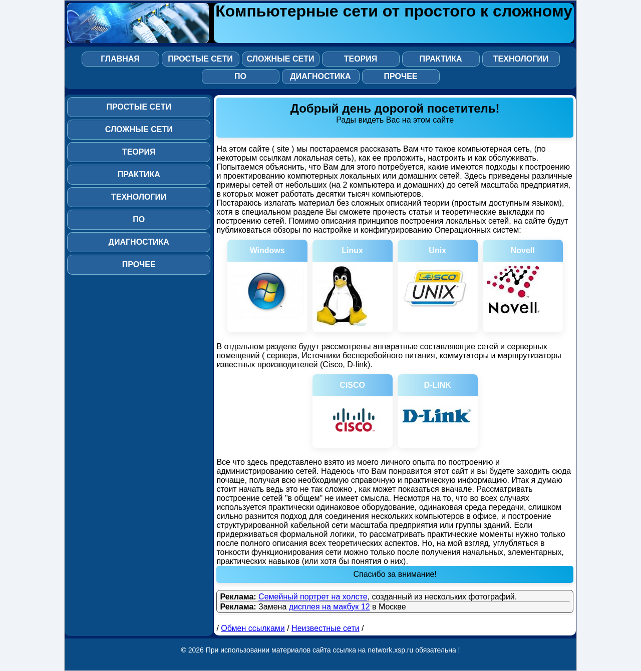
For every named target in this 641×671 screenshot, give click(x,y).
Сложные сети (280, 59)
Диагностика (320, 76)
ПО (240, 76)
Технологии (520, 59)
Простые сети (200, 59)
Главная (120, 59)
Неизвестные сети (325, 628)
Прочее (401, 76)
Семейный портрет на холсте (312, 596)
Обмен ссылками (252, 628)
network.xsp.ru (390, 650)
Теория (361, 59)
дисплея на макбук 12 (329, 606)
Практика (440, 59)
